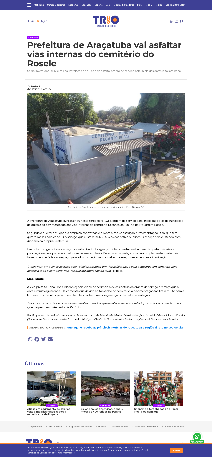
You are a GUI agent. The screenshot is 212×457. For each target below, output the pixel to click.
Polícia (148, 5)
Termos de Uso (120, 426)
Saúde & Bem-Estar (175, 5)
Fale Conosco (55, 426)
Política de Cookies (38, 453)
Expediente (36, 426)
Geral (108, 5)
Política (158, 5)
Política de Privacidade (146, 426)
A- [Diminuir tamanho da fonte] (29, 21)
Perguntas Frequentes (80, 426)
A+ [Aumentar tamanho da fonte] (32, 21)
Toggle (42, 21)
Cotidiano (39, 5)
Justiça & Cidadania (124, 5)
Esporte (98, 5)
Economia (73, 5)
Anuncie (102, 426)
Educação (87, 5)
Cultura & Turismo (56, 5)
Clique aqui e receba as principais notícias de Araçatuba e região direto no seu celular (124, 327)
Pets (139, 5)
